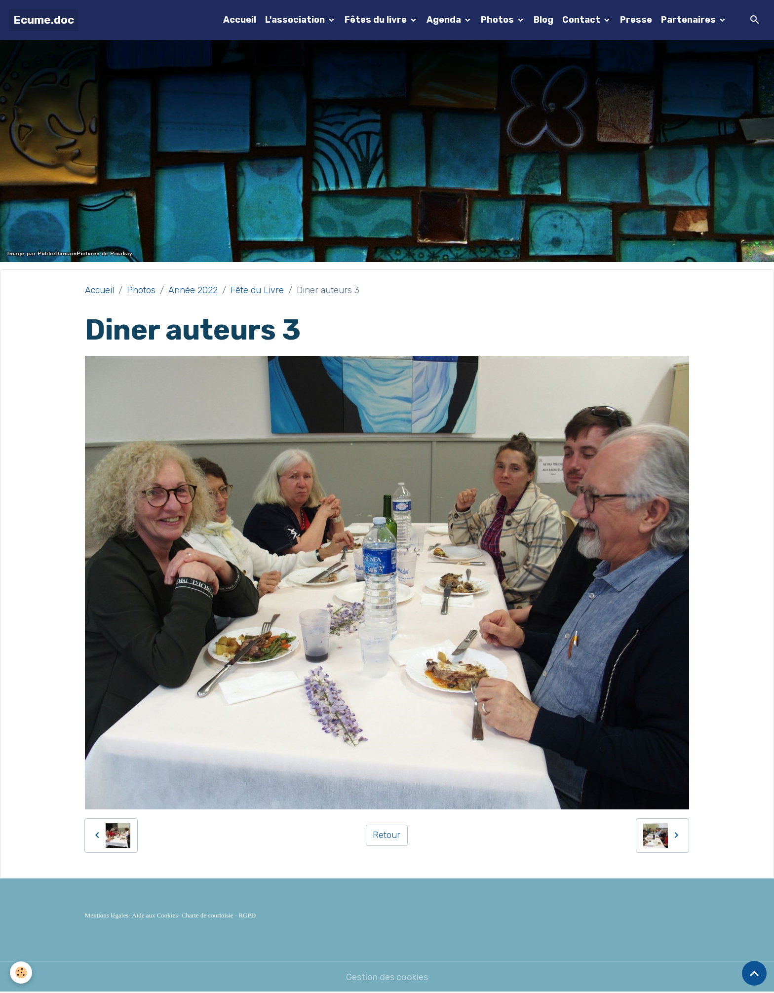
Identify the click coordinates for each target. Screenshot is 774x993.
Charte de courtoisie (207, 915)
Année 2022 (193, 290)
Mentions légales (106, 915)
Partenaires (689, 19)
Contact (582, 19)
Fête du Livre (257, 290)
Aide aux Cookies (155, 915)
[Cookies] (21, 972)
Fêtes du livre (377, 19)
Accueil (239, 19)
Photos (498, 19)
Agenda (444, 19)
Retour (386, 835)
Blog (543, 19)
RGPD (247, 915)
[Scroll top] (754, 973)
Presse (636, 19)
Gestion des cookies (387, 977)
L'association (296, 19)
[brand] (43, 20)
